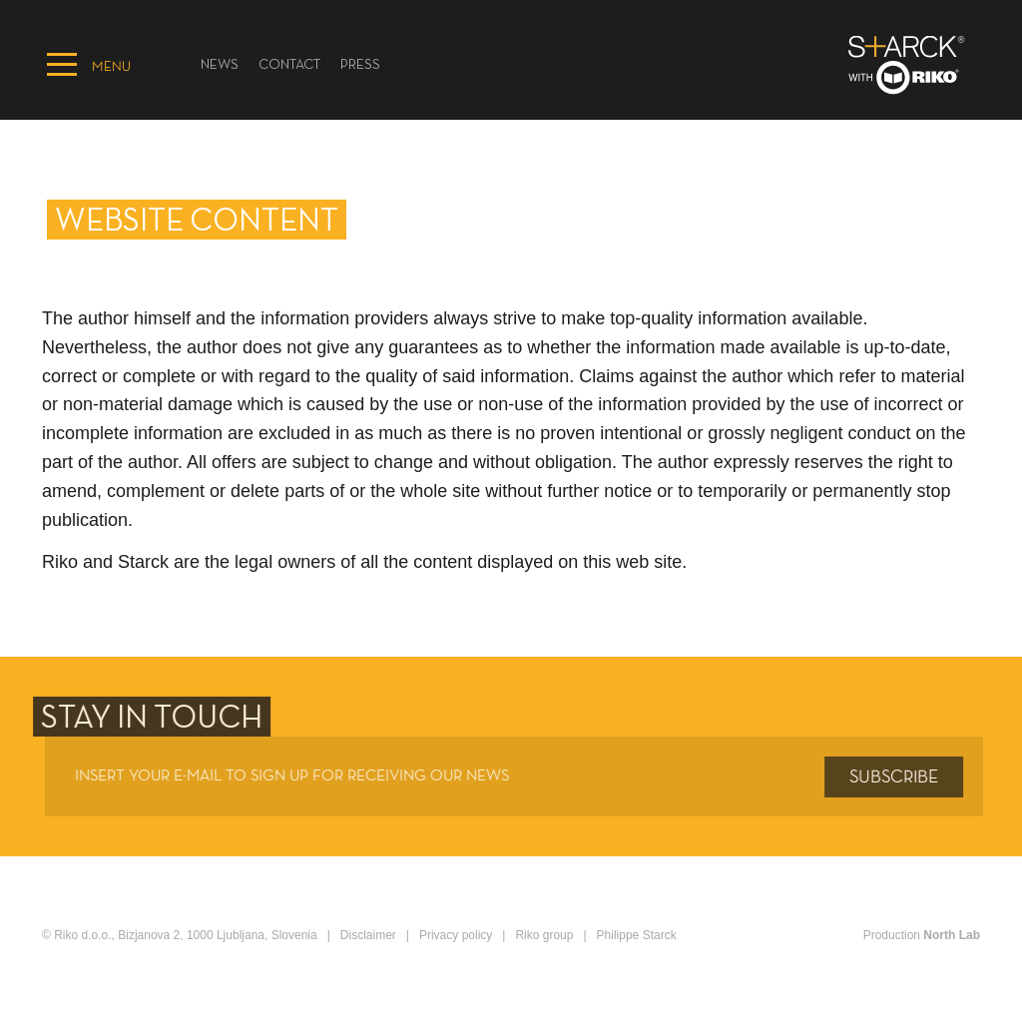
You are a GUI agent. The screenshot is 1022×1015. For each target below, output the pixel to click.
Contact (289, 65)
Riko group (544, 935)
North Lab (951, 935)
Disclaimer (368, 935)
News (220, 65)
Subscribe (897, 777)
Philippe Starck (637, 935)
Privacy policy (455, 935)
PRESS (360, 65)
